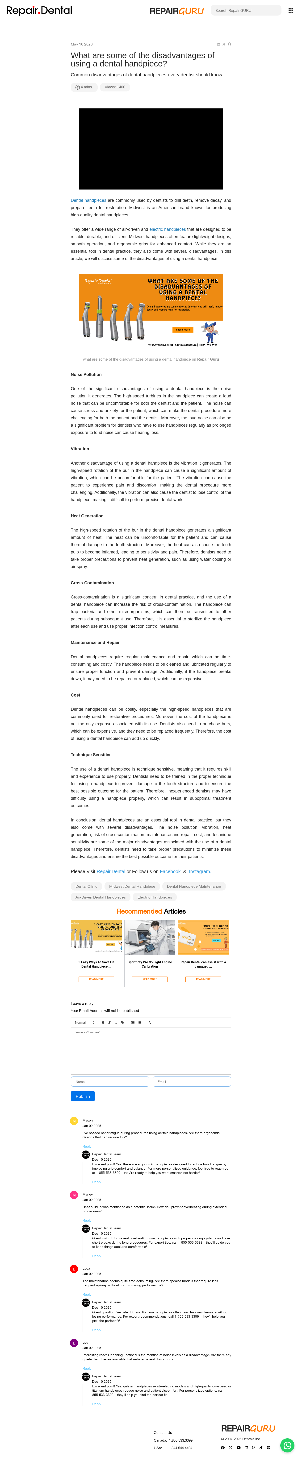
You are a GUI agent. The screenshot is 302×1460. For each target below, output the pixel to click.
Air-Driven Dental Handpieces (101, 897)
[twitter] (224, 43)
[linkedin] (218, 43)
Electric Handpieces (155, 897)
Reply (87, 1146)
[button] (84, 1022)
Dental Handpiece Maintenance (194, 886)
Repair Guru (208, 359)
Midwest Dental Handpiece (132, 886)
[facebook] (229, 43)
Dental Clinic (86, 886)
